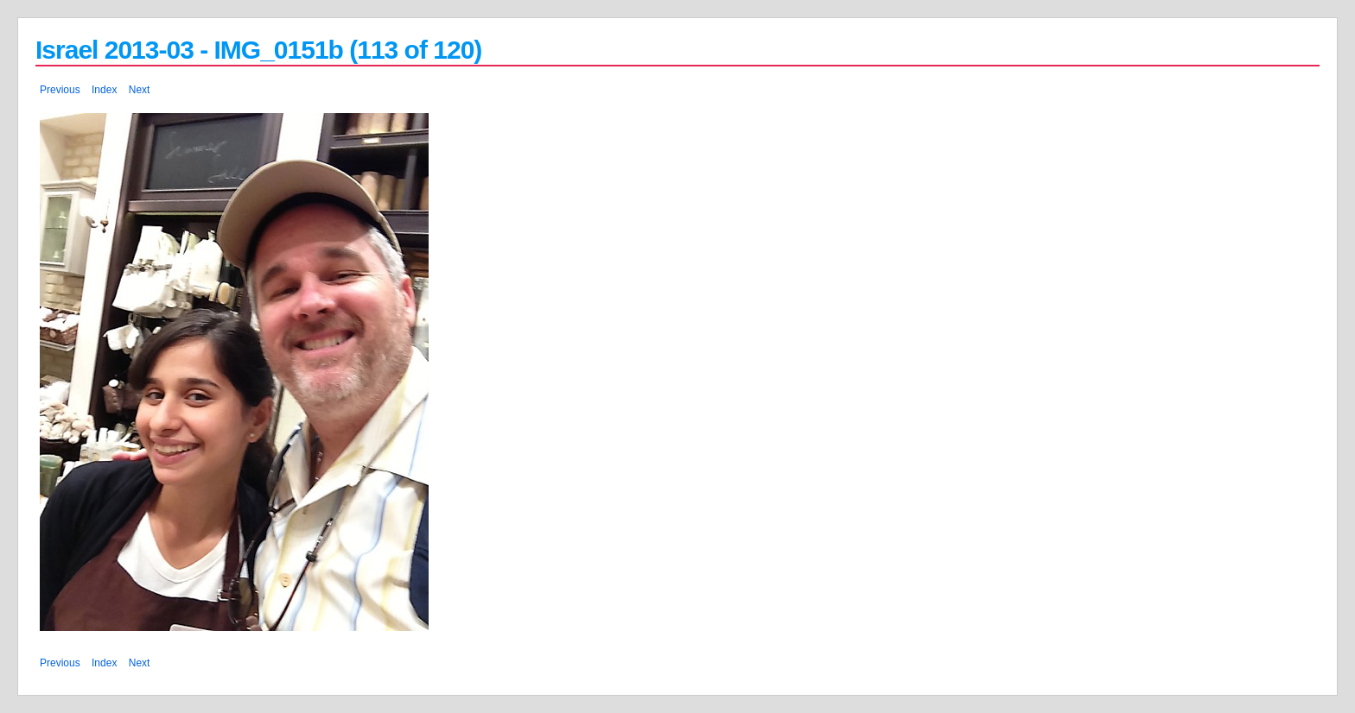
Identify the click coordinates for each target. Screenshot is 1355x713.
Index (104, 90)
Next (139, 90)
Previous (60, 90)
